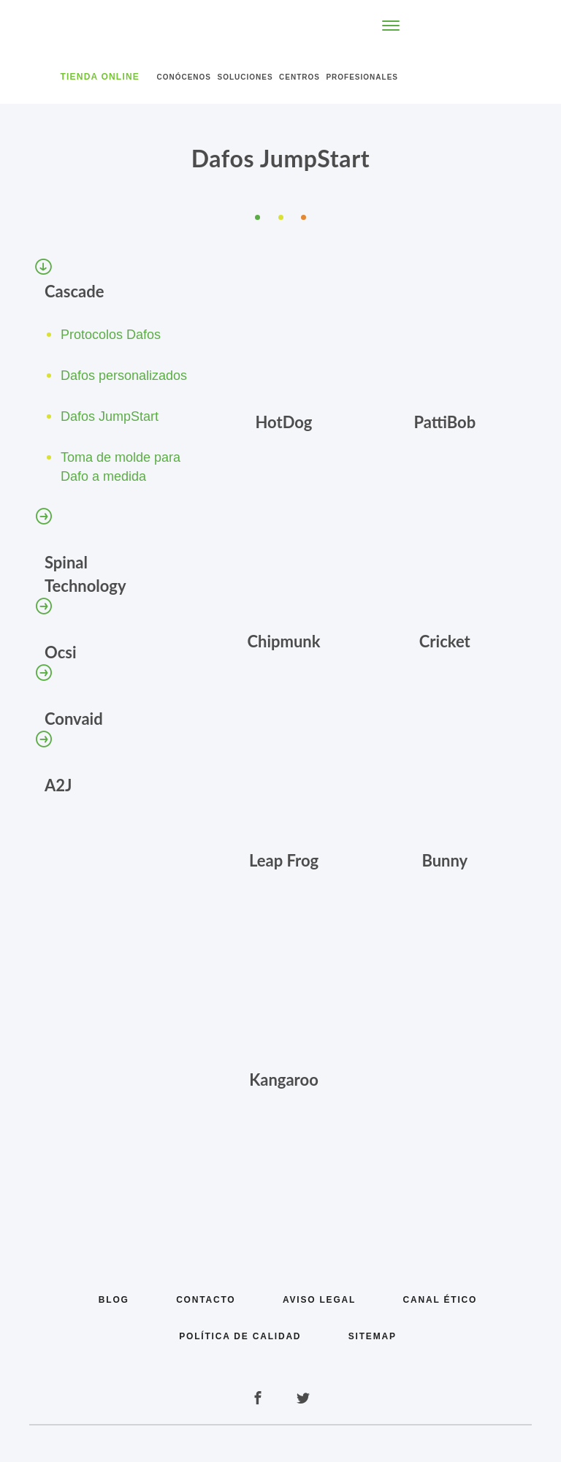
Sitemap (372, 1336)
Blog (114, 1300)
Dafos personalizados (124, 375)
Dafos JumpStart (110, 416)
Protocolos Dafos (111, 334)
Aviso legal (319, 1300)
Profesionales (362, 77)
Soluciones (244, 77)
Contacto (205, 1300)
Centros (299, 77)
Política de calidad (240, 1336)
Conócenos (183, 77)
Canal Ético (440, 1300)
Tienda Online (100, 77)
